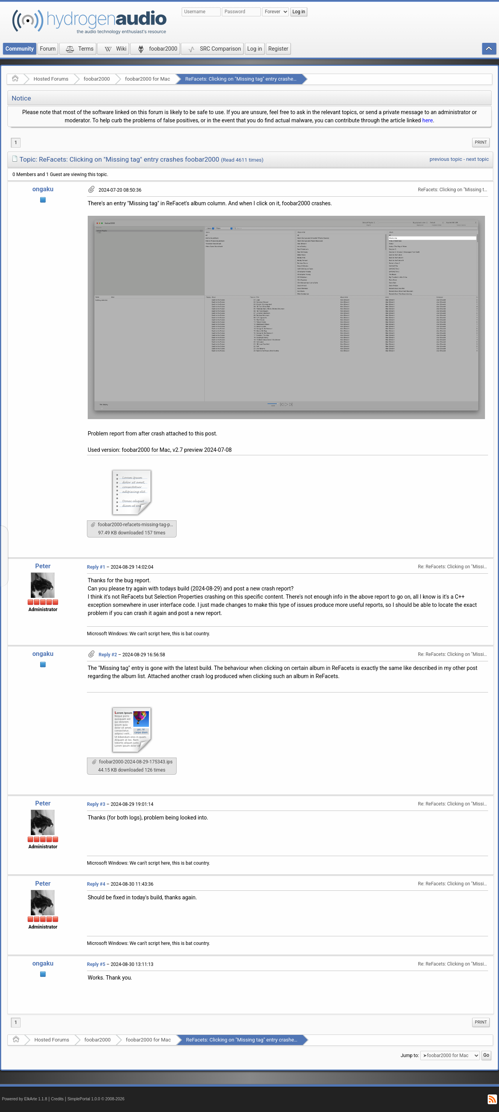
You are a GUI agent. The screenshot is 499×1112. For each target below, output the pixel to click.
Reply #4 (96, 884)
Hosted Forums (51, 79)
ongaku (42, 189)
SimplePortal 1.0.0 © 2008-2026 (95, 1099)
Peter (42, 566)
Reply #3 (96, 804)
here (427, 120)
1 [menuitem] (15, 142)
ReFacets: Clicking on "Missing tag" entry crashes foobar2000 (254, 79)
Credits (57, 1099)
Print (481, 142)
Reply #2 (108, 654)
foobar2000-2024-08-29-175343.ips (132, 762)
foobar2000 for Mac (147, 79)
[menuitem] (481, 142)
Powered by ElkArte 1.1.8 (24, 1099)
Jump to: (410, 1055)
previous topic (446, 159)
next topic (477, 159)
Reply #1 (96, 567)
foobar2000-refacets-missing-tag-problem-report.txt (134, 524)
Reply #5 (96, 964)
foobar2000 (97, 79)
